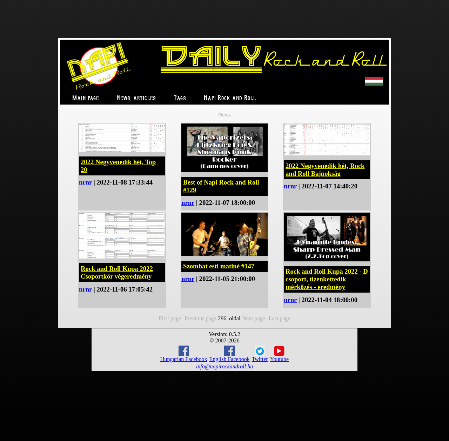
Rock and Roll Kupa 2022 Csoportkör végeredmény (117, 272)
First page (170, 318)
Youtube (279, 354)
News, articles (136, 98)
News (224, 115)
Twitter (260, 354)
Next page (253, 318)
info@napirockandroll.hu (224, 366)
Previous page (200, 318)
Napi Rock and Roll (230, 98)
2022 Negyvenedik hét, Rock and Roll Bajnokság (325, 169)
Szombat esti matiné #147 (218, 266)
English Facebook (229, 354)
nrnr (85, 182)
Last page (279, 318)
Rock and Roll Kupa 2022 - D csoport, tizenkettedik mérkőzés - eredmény (327, 279)
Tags (180, 98)
